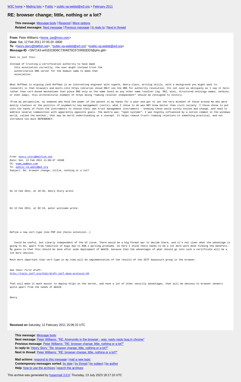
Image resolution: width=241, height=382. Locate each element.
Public (49, 6)
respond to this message (50, 359)
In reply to (98, 27)
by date (67, 363)
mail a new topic (80, 359)
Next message (52, 27)
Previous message (77, 27)
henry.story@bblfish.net (32, 46)
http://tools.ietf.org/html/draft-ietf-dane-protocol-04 (49, 273)
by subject (96, 363)
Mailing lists (34, 6)
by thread (81, 363)
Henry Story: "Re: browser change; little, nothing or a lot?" (69, 348)
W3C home (15, 6)
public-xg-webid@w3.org (73, 6)
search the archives (70, 368)
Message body (46, 23)
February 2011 (103, 6)
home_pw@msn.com (55, 37)
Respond (65, 23)
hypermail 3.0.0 (59, 375)
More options (81, 23)
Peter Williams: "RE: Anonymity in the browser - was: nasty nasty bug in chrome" (91, 339)
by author (111, 363)
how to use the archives (39, 368)
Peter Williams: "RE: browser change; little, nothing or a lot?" (83, 343)
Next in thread (116, 27)
